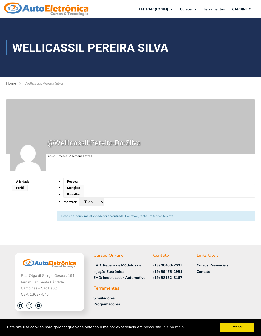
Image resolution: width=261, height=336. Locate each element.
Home (11, 83)
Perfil (20, 188)
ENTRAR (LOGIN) (156, 9)
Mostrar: (70, 201)
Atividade (22, 181)
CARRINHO (242, 9)
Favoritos (73, 194)
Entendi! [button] (237, 327)
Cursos (188, 9)
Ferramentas (214, 9)
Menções (73, 188)
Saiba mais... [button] (175, 327)
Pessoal (72, 181)
